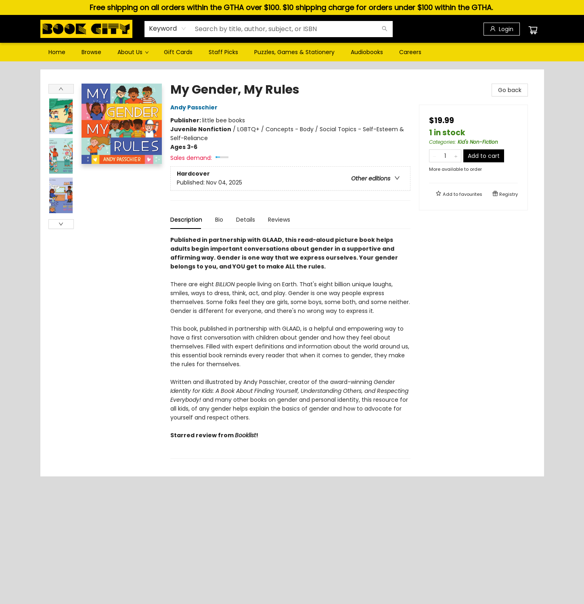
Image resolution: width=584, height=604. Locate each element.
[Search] (385, 29)
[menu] (292, 52)
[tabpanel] (290, 347)
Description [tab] (186, 220)
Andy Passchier (195, 107)
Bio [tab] (219, 220)
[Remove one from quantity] (434, 155)
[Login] (502, 29)
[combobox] (167, 28)
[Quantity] (445, 155)
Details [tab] (245, 220)
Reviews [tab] (279, 220)
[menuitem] (56, 52)
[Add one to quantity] (456, 155)
